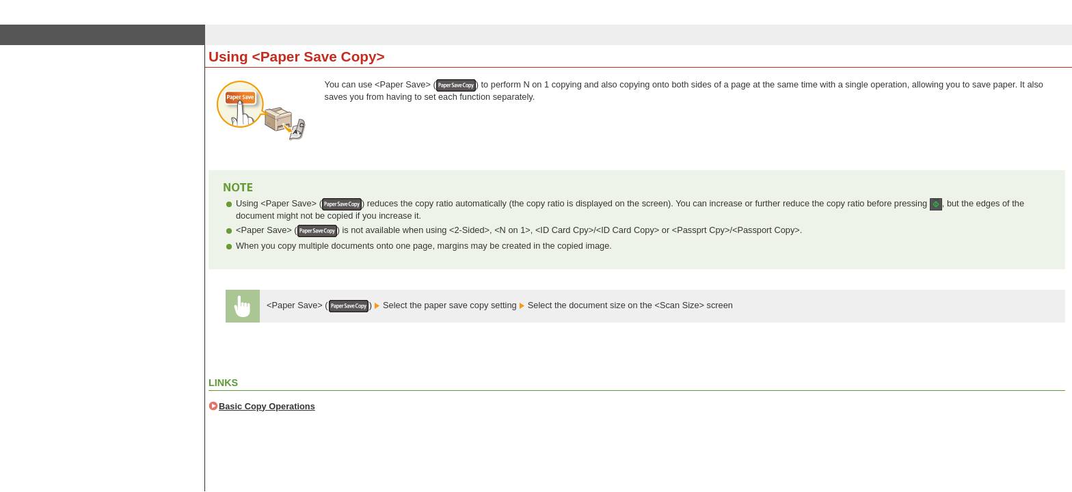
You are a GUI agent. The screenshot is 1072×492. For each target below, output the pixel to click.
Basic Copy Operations (267, 406)
